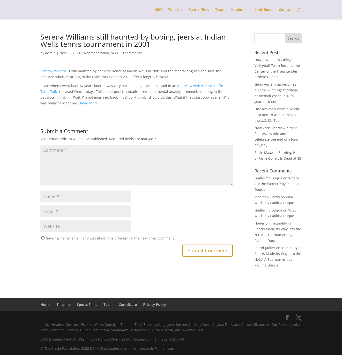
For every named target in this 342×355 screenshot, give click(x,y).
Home (45, 304)
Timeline (175, 10)
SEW (158, 10)
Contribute (263, 10)
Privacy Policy (154, 304)
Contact (285, 10)
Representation (96, 53)
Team (219, 10)
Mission (236, 10)
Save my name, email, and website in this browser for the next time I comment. (110, 238)
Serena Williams (53, 71)
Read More (89, 103)
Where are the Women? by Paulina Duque (276, 184)
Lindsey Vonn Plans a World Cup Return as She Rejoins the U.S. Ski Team (276, 115)
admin (50, 53)
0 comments (132, 53)
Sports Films (199, 10)
